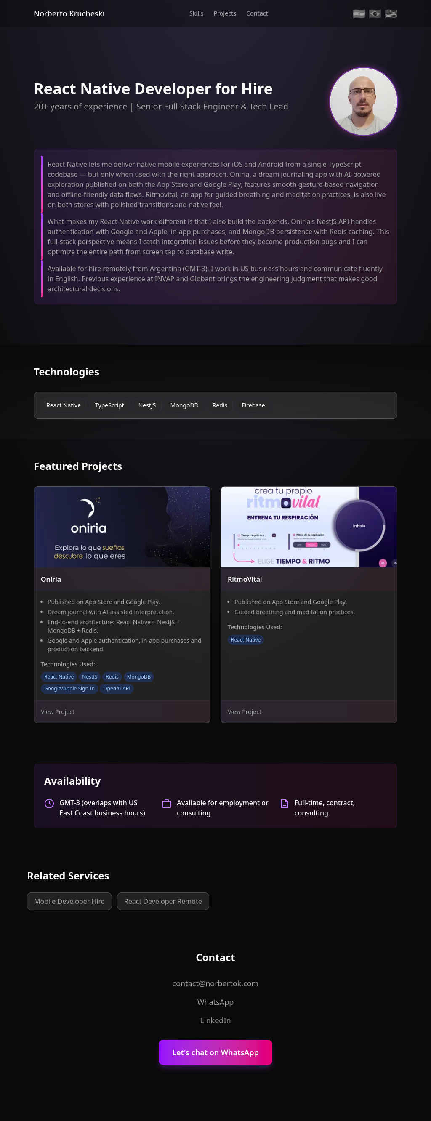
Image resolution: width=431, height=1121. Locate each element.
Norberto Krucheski (69, 13)
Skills (196, 13)
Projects (225, 13)
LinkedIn (215, 1020)
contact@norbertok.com (216, 983)
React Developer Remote (163, 901)
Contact (257, 13)
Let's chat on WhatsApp (215, 1052)
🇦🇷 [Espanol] (359, 13)
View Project (57, 712)
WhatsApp (215, 1002)
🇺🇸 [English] (391, 13)
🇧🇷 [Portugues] (375, 13)
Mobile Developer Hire (69, 901)
